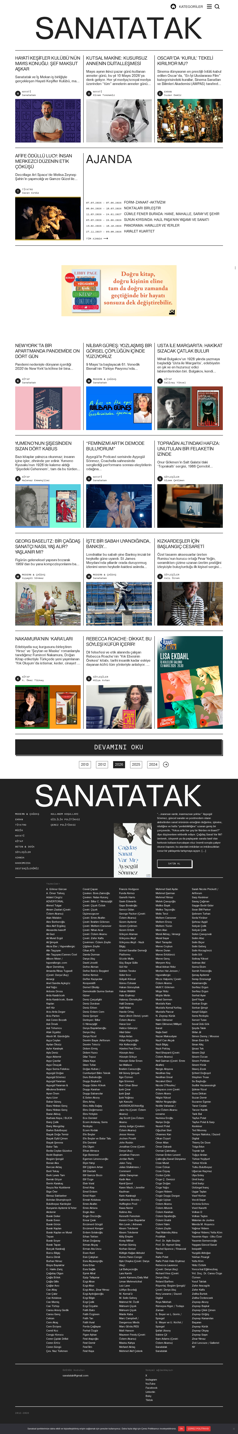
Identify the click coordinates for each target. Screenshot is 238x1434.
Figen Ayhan (90, 1334)
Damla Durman (91, 954)
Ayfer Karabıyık (54, 1048)
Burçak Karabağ (55, 1248)
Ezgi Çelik (88, 1302)
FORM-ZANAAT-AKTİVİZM (144, 219)
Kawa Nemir (126, 1208)
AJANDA (109, 175)
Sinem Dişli (198, 1052)
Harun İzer (125, 1024)
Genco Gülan (126, 909)
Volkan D (197, 1212)
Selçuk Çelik (199, 926)
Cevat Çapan (90, 889)
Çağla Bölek (53, 1277)
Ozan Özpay (163, 1171)
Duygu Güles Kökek (94, 1085)
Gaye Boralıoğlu (128, 905)
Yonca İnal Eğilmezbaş (205, 1269)
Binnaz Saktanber (56, 1195)
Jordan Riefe (126, 1158)
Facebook (151, 1387)
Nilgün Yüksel (163, 1097)
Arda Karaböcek (55, 995)
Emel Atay (88, 1187)
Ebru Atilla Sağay (92, 1105)
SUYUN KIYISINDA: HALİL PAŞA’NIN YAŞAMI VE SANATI (166, 236)
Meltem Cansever (166, 917)
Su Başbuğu (199, 1081)
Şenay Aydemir (200, 975)
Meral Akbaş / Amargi (168, 934)
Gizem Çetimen (174, 497)
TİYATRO (27, 206)
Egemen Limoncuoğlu (95, 1158)
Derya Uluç (89, 1032)
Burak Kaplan (53, 1228)
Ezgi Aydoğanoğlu (93, 1293)
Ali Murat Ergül (54, 938)
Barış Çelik (52, 1122)
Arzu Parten (53, 1015)
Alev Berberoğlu (55, 921)
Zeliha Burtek (199, 1293)
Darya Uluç (89, 958)
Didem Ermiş (90, 1048)
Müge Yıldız (162, 991)
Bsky (148, 1396)
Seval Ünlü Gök (200, 1024)
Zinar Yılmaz (199, 1338)
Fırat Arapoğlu (90, 1338)
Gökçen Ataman (128, 934)
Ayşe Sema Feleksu (57, 1069)
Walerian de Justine (203, 1220)
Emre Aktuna (90, 1208)
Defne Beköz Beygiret (96, 970)
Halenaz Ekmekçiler (36, 497)
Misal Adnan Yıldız (166, 966)
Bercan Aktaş (54, 1167)
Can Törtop (52, 1306)
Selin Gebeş (199, 946)
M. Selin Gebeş (128, 1297)
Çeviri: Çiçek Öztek (94, 905)
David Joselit (90, 962)
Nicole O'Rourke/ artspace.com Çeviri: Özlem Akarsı (168, 1089)
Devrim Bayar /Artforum (96, 1040)
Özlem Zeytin (163, 1228)
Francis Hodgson (129, 889)
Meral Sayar (162, 938)
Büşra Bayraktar (55, 1265)
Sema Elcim (199, 966)
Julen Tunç (125, 1163)
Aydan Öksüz (53, 1044)
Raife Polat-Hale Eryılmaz (170, 1261)
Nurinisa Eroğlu (164, 1118)
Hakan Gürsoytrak (129, 987)
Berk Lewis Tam (55, 1175)
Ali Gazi (50, 934)
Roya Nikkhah (163, 1302)
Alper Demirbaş (55, 966)
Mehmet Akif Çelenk (131, 1351)
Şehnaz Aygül (199, 921)
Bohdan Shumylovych (58, 1199)
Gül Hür (123, 966)
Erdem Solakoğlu (93, 1232)
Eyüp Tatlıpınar (91, 1277)
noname (160, 1114)
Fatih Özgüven (91, 1314)
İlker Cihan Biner (128, 1085)
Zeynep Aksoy (200, 1302)
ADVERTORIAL (54, 901)
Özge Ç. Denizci (165, 1179)
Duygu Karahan (91, 1089)
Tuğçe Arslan (199, 1154)
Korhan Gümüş (127, 1244)
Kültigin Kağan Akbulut (132, 1252)
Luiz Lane (124, 1285)
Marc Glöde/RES (129, 1326)
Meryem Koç (163, 962)
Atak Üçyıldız (53, 1032)
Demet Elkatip (91, 987)
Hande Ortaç (126, 1011)
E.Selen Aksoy (91, 1097)
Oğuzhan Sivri (163, 1130)
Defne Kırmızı (90, 975)
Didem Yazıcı (90, 1052)
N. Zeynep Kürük (165, 1015)
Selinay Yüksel (175, 399)
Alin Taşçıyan (53, 950)
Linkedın (150, 1391)
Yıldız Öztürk (199, 1265)
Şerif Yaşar (198, 999)
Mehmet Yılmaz (164, 897)
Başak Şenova (54, 1142)
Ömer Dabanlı (163, 1146)
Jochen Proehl (127, 1138)
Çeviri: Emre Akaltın (94, 917)
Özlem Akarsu (164, 1203)
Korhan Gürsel (127, 1248)
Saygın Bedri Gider (203, 905)
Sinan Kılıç (198, 1044)
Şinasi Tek (198, 1048)
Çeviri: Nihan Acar (93, 930)
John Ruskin (126, 1142)
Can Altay (51, 1289)
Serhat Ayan (199, 995)
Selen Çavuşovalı (202, 934)
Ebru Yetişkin (90, 1114)
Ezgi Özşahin (90, 1306)
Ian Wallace (125, 1064)
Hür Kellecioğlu (128, 1044)
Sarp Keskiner (200, 897)
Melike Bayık (163, 905)
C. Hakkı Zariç (54, 1269)
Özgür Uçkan (163, 1199)
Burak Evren (53, 1220)
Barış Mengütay (55, 1126)
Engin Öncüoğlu (92, 1216)
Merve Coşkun (164, 946)
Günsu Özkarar (127, 983)
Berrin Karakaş (54, 1183)
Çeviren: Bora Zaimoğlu (96, 893)
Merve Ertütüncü (165, 954)
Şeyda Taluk (199, 1028)
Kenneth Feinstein (129, 1216)
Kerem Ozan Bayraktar (132, 1220)
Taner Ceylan (199, 1105)
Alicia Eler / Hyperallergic (60, 946)
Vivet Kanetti (199, 1208)
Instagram (151, 1379)
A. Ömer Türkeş (33, 697)
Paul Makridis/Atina (166, 1232)
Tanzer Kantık (200, 1109)
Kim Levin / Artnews (130, 1224)
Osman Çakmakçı (166, 1150)
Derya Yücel (89, 1036)
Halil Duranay (126, 1003)
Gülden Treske (127, 970)
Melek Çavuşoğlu (166, 901)
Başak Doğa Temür (57, 1134)
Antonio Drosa (54, 991)
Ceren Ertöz (30, 209)
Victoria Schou (200, 1203)
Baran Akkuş (53, 1114)
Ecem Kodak (90, 1130)
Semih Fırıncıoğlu (202, 970)
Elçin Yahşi (89, 1163)
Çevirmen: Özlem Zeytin (97, 942)
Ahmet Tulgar (54, 905)
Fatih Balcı (89, 1310)
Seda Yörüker (199, 917)
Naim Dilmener (164, 1020)
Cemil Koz (52, 1330)
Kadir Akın (125, 1179)
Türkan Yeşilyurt (201, 1158)
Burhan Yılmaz (54, 1261)
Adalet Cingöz (54, 897)
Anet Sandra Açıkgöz (58, 983)
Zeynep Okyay (200, 1330)
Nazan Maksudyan (166, 1036)
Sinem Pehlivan (201, 1060)
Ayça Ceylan (53, 1040)
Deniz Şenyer (90, 1015)
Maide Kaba (126, 1314)
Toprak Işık (198, 1150)
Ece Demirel (90, 1118)
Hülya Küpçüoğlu (129, 1040)
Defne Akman (90, 966)
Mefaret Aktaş (127, 1347)
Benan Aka (52, 1163)
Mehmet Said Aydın (167, 889)
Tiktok (149, 1400)
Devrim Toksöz (91, 1044)
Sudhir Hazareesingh (204, 1085)
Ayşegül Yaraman (56, 1081)
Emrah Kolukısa (91, 1199)
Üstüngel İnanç (200, 1187)
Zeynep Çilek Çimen (203, 1310)
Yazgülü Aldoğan (201, 1252)
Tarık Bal (197, 1114)
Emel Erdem (90, 1191)
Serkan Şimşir (200, 1007)
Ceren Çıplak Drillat (57, 1338)
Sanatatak (29, 95)
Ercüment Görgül (93, 1224)
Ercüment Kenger (93, 1228)
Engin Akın (89, 1212)
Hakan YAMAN (127, 991)
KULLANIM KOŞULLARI (64, 814)
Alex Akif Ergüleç (56, 926)
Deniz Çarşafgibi (92, 999)
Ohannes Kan (163, 1134)
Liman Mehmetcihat (130, 1281)
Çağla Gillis (52, 1281)
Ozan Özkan (163, 1167)
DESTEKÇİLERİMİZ (27, 868)
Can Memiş (52, 1302)
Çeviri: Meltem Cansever (97, 926)
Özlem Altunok (164, 1208)
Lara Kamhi (125, 1273)
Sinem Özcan (200, 1056)
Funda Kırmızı (127, 893)
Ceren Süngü (53, 1347)
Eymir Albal (89, 1273)
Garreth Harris (127, 897)
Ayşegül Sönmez (33, 594)
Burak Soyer (53, 1240)
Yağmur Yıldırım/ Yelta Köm (207, 1232)
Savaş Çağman (200, 901)
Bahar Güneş (53, 1101)
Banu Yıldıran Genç (57, 1105)
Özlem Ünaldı (163, 1220)
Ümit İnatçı (198, 1179)
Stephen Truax (200, 1077)
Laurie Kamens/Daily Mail (133, 1277)
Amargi (50, 979)
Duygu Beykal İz (92, 1081)
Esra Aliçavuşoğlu (93, 1261)
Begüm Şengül (54, 1158)
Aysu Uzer (52, 1097)
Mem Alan (161, 930)
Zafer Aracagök (201, 1285)
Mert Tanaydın (164, 942)
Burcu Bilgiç (53, 1252)
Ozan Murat (162, 1163)
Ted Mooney (199, 1130)
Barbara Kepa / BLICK (59, 1118)
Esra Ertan (89, 1265)
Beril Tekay (52, 1171)
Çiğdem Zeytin (91, 946)
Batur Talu (52, 1146)
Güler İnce (125, 975)
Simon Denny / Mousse (205, 1036)
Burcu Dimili (53, 1257)
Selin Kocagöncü (202, 950)
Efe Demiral (89, 1142)
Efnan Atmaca (91, 1150)
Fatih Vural (89, 1322)
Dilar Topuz (89, 1056)
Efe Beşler (89, 1134)
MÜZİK (19, 830)
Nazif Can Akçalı (165, 1040)
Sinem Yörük (199, 1064)
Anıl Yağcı (51, 987)
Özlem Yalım (163, 1224)
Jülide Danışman (128, 1175)
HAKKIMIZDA (23, 863)
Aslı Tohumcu (54, 1028)
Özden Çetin (163, 1175)
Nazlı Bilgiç (162, 1044)
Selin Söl (197, 954)
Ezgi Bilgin (89, 1297)
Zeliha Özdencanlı (202, 1297)
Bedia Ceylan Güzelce (59, 1150)
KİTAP (26, 395)
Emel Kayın (89, 1195)
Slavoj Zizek (199, 1069)
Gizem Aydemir (128, 921)
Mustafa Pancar (165, 1011)
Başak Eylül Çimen (57, 1138)
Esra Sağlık (89, 1269)
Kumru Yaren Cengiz (130, 1257)
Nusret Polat (163, 1126)
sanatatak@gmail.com (75, 1375)
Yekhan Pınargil (200, 1257)
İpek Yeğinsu (126, 1097)
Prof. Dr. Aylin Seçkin (168, 1240)
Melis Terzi (162, 913)
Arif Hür (50, 1007)
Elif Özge (88, 1179)
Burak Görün (53, 1224)
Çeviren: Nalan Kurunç (95, 897)
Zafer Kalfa (198, 1289)
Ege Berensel (91, 1154)
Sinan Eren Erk (200, 1040)
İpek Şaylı (124, 1093)
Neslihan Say (163, 1073)
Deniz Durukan (91, 1003)
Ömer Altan (162, 1142)
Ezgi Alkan (89, 1281)
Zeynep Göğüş (200, 1314)
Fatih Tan (88, 1318)
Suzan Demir (173, 95)
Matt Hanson (126, 1330)
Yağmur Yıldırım (200, 1228)
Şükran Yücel (199, 1089)
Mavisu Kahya (127, 1342)
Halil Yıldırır (125, 1007)
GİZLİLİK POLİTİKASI (65, 819)
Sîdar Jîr (196, 1032)
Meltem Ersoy (164, 921)
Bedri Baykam (54, 1154)
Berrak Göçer (54, 1179)
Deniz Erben (90, 1007)
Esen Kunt (89, 1252)
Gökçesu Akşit (127, 938)
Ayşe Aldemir (53, 1056)
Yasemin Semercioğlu (204, 1240)
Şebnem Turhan (201, 913)
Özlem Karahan (164, 1212)
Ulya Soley (198, 1175)
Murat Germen (164, 999)
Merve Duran (163, 950)
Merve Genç (163, 958)
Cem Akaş (52, 1322)
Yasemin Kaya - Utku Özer (207, 1236)
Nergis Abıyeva (164, 1069)
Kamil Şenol (126, 1183)
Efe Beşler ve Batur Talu (97, 1138)
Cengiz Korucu (54, 1334)
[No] (233, 1428)
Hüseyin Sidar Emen (130, 1060)
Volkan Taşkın (200, 1216)
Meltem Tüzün (164, 926)
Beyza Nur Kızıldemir (58, 1187)
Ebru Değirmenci (92, 1109)
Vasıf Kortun (199, 1195)
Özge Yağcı (162, 1187)
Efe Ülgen (88, 1146)
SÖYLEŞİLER (171, 493)
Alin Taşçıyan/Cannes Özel (61, 954)
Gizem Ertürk (126, 930)
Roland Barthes (165, 1281)
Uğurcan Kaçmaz (202, 1171)
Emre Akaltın (90, 1203)
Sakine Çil (161, 1334)
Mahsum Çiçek (127, 1306)
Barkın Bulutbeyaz (56, 1130)
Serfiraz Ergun (200, 987)
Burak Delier (53, 1216)
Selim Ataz (198, 938)
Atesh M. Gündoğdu (57, 1036)
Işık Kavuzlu (126, 1101)
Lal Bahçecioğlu (128, 1269)
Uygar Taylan (199, 1191)
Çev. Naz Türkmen (57, 1351)
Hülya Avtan (101, 697)
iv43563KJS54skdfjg (131, 1105)
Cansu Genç (53, 1314)
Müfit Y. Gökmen (165, 987)
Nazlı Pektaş (163, 1048)
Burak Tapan (53, 1244)
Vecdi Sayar (199, 1199)
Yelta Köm (198, 1261)
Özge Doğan (163, 1183)
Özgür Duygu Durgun (168, 1195)
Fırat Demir (89, 1342)
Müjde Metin (163, 995)
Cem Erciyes (53, 1326)
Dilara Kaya (89, 1060)
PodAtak (160, 1236)
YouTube (150, 1383)
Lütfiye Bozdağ (128, 1289)
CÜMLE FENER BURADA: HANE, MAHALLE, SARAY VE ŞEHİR (171, 230)
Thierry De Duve (201, 1142)
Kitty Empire (126, 1236)
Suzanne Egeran (201, 1101)
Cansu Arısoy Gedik (57, 1310)
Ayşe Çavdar (53, 1060)
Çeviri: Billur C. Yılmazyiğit (97, 901)
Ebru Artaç (89, 1101)
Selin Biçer (198, 942)
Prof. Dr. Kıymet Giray (168, 1244)
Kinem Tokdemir (104, 95)
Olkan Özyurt (163, 1138)
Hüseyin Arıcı (126, 1052)
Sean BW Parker (201, 909)
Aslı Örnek (172, 594)
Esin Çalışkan (90, 1257)
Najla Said (161, 1032)
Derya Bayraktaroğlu (94, 1028)
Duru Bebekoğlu (92, 1077)
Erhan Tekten (90, 1236)
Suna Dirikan (199, 1093)
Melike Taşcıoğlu (165, 909)
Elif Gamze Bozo (92, 1175)
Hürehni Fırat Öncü (129, 1048)
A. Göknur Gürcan (56, 889)
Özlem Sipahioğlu (166, 1216)
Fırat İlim (87, 1347)
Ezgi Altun (88, 1285)
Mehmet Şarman (165, 893)
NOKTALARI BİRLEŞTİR (142, 225)
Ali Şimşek (52, 942)
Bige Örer (51, 1191)
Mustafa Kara (163, 1003)
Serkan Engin (199, 1003)
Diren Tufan (89, 1064)
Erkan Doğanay (91, 1240)
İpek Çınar (125, 1089)
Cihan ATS (89, 950)
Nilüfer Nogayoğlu (166, 1101)
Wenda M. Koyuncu (203, 1224)
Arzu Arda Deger (55, 1011)
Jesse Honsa (126, 1134)
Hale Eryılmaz (127, 995)
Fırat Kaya (88, 1351)
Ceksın (50, 1318)
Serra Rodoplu (200, 1015)
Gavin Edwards (127, 901)
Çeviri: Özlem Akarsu (95, 934)
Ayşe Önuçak (54, 1064)
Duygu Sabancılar (93, 1093)
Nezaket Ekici (164, 1081)
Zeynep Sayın (200, 1334)
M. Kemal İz (126, 1293)
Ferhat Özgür (90, 1330)
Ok (181, 1428)
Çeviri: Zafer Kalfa (93, 938)
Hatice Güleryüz (128, 1028)
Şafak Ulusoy (163, 1330)
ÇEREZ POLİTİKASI (63, 825)
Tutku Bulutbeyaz (202, 1167)
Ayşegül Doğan (55, 1073)
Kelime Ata (125, 1212)
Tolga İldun (198, 1146)
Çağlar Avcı (52, 1285)
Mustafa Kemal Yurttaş (169, 1007)
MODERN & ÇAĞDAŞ (104, 395)
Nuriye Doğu (163, 1122)
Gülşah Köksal (127, 979)
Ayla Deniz (52, 1052)
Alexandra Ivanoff (56, 930)
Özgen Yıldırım (164, 1191)
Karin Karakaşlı (127, 1195)
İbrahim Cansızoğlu (130, 1069)
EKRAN (168, 91)
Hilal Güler (125, 1032)
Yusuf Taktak (199, 1281)
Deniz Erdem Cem (93, 1011)
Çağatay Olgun (54, 1273)
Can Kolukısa (53, 1297)
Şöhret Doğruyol (201, 1073)
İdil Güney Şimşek (129, 1073)
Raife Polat (162, 1257)
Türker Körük (199, 1163)
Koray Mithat (126, 1240)
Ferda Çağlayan (92, 1326)
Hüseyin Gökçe (128, 1056)
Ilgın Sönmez (126, 1081)
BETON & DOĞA (25, 846)
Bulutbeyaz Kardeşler (58, 1203)
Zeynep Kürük (200, 1326)
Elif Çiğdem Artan (93, 1167)
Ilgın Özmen (126, 1077)
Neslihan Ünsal (164, 1077)
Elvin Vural (88, 1183)
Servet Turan (199, 1020)
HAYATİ (26, 91)
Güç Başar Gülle (128, 962)
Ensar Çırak (89, 1220)
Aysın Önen (52, 1093)
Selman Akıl (198, 962)
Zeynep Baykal (200, 1306)
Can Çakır (51, 1293)
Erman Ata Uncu (92, 1248)
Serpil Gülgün (199, 1011)
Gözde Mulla (126, 958)
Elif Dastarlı (89, 1171)
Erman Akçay (90, 1244)
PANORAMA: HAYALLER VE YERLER (151, 242)
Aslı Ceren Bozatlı (56, 1020)
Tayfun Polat (199, 1118)
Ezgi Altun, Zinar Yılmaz (96, 1289)
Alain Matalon (53, 917)
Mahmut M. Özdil (129, 1302)
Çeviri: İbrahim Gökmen (96, 921)
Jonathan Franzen (129, 1154)
